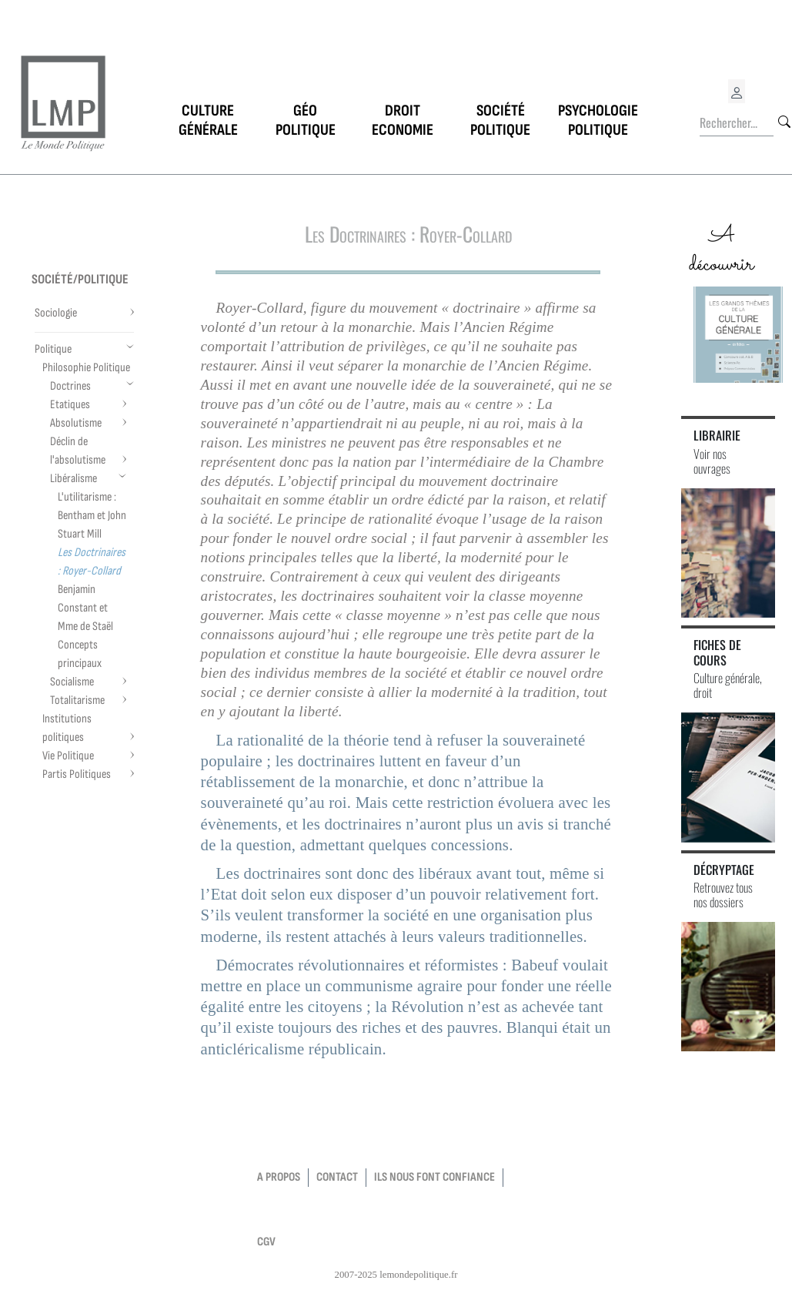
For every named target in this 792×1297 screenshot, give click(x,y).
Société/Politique (80, 279)
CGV (266, 1242)
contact (337, 1177)
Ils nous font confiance (434, 1177)
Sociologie (56, 313)
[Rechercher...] (737, 123)
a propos (278, 1177)
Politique (53, 349)
